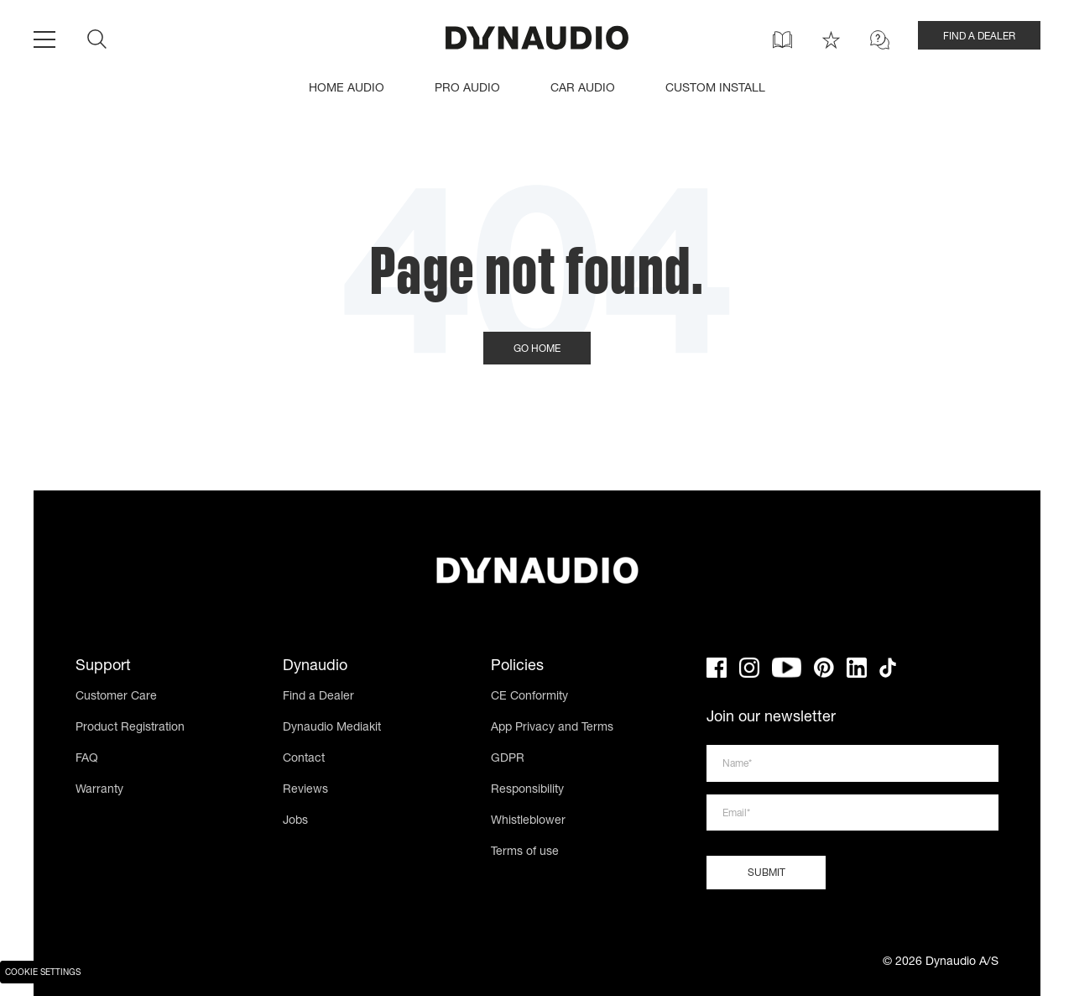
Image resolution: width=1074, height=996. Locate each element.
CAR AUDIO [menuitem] (582, 89)
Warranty (99, 790)
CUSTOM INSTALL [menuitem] (715, 89)
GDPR (507, 759)
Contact (304, 759)
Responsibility (527, 790)
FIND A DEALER (979, 37)
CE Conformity (529, 697)
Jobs (295, 821)
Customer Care (116, 697)
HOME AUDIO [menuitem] (346, 89)
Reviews (305, 790)
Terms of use (525, 852)
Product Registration (130, 728)
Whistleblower (528, 821)
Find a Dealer (318, 697)
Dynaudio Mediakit (332, 728)
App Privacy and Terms (552, 728)
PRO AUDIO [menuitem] (467, 89)
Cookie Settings (43, 973)
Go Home (537, 349)
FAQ (87, 759)
